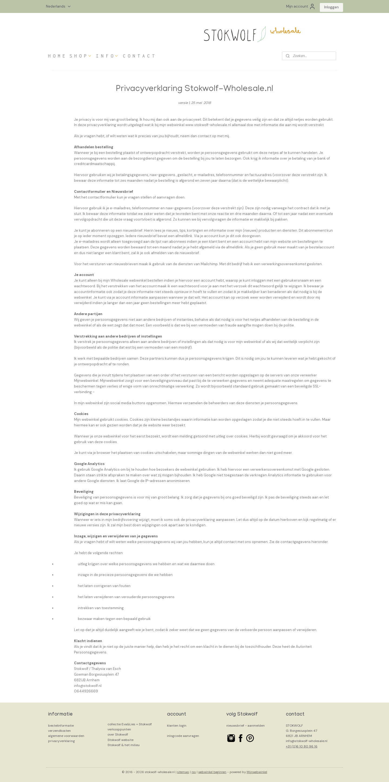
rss (194, 772)
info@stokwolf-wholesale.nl (306, 741)
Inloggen (331, 7)
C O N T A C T (139, 55)
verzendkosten (59, 731)
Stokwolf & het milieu (124, 745)
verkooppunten (119, 729)
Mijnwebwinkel (257, 772)
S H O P (80, 55)
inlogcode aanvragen (183, 736)
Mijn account (301, 6)
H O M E (56, 55)
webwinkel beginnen (212, 772)
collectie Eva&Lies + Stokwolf (130, 724)
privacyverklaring (61, 741)
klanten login (176, 725)
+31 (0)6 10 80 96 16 (301, 746)
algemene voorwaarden (66, 736)
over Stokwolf (118, 734)
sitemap (183, 772)
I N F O (107, 55)
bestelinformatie (61, 725)
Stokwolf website (120, 740)
